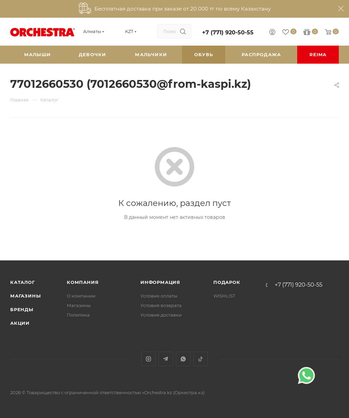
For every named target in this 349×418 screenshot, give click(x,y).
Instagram (148, 359)
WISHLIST (224, 296)
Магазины (25, 296)
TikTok (200, 359)
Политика (78, 315)
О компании (81, 296)
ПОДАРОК (226, 282)
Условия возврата (161, 305)
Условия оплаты (158, 296)
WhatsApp (183, 359)
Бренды (21, 309)
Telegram (165, 359)
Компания (82, 282)
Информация (160, 282)
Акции (20, 323)
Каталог (22, 282)
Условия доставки (161, 315)
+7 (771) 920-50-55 (228, 32)
